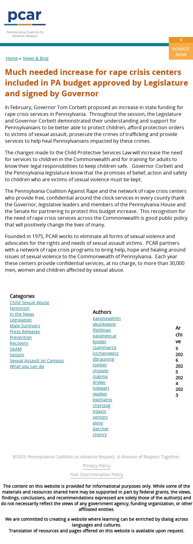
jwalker (100, 394)
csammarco (104, 347)
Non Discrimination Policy (96, 474)
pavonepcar (105, 336)
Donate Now (181, 47)
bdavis (99, 411)
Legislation (21, 320)
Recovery (19, 343)
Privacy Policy (96, 466)
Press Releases (25, 331)
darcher (101, 429)
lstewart (101, 388)
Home (12, 58)
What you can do (27, 366)
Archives (179, 338)
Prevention (21, 337)
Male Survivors (25, 326)
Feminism (20, 308)
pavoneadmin (107, 318)
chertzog (101, 405)
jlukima (100, 376)
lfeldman (102, 330)
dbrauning (103, 359)
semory (100, 417)
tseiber (100, 365)
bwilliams (102, 399)
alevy (98, 423)
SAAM (16, 349)
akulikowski (104, 324)
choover (101, 370)
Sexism (17, 355)
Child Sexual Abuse (29, 302)
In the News (22, 314)
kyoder (99, 341)
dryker (99, 382)
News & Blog (36, 58)
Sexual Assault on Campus (37, 360)
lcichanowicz (106, 353)
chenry (100, 434)
